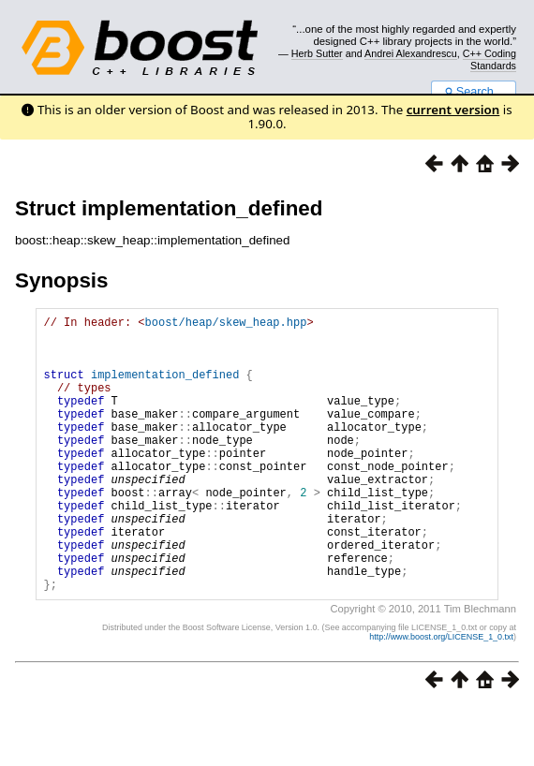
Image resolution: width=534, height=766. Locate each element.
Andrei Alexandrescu (410, 53)
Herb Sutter (317, 53)
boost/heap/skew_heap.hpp (226, 324)
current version (453, 109)
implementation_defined (165, 388)
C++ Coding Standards (489, 59)
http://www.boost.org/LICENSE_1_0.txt (441, 695)
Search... (473, 91)
